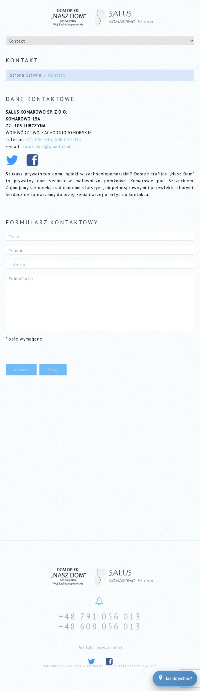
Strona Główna (26, 75)
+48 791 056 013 (100, 616)
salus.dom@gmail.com (47, 146)
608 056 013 (68, 139)
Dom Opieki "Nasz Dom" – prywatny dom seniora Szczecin (93, 666)
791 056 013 (39, 139)
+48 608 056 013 (100, 626)
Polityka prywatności (100, 647)
